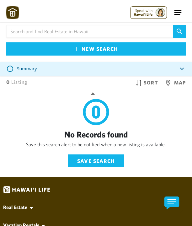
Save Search (96, 161)
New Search (96, 49)
